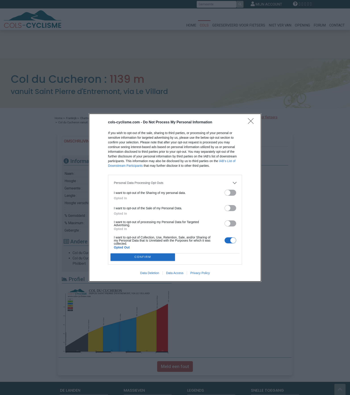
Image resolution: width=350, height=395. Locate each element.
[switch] (230, 193)
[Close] (252, 122)
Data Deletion (149, 273)
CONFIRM (142, 257)
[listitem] (175, 183)
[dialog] (175, 197)
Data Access (174, 273)
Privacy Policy (200, 273)
